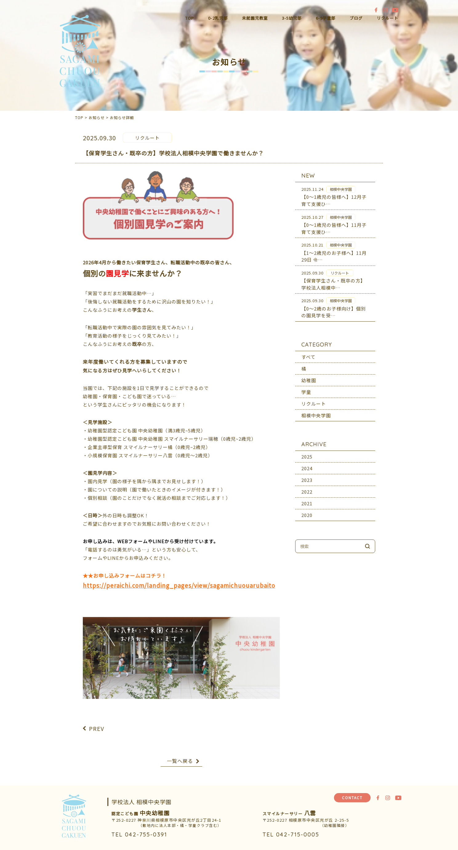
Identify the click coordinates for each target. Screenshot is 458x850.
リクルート (387, 18)
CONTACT (352, 797)
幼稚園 (308, 375)
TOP (189, 18)
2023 (306, 475)
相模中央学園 (316, 410)
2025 (306, 451)
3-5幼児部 (292, 18)
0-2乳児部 (218, 18)
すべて (308, 352)
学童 (306, 387)
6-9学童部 (325, 18)
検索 (367, 541)
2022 (306, 486)
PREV (96, 724)
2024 (306, 463)
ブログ (356, 18)
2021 (306, 498)
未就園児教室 (255, 18)
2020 (306, 510)
